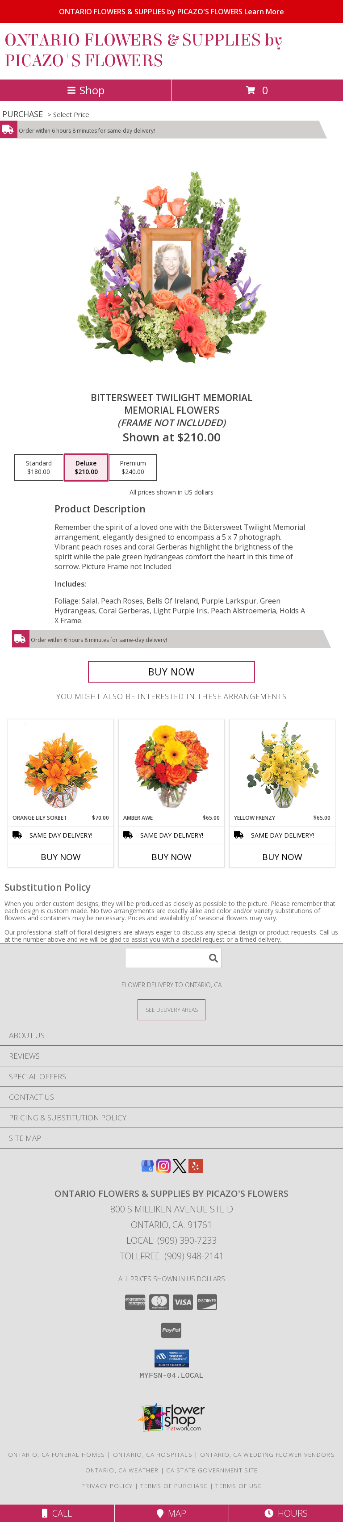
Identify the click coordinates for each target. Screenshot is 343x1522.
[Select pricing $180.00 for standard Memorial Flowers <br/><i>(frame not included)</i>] (39, 468)
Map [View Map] (171, 1513)
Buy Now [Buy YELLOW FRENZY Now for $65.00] (282, 857)
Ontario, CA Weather (122, 1470)
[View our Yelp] (195, 1170)
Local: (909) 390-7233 (171, 1240)
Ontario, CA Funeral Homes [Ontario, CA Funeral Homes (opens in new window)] (56, 1455)
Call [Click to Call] (57, 1513)
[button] (172, 1358)
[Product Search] (173, 958)
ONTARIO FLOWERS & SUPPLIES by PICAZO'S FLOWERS (171, 12)
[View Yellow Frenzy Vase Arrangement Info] (282, 766)
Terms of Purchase (174, 1486)
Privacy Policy (107, 1486)
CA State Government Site (212, 1470)
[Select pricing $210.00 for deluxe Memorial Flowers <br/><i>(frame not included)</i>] (86, 468)
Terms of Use (238, 1486)
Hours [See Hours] (286, 1513)
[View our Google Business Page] (147, 1170)
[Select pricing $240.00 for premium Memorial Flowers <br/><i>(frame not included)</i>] (132, 468)
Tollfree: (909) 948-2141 (172, 1256)
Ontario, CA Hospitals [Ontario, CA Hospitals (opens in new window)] (152, 1455)
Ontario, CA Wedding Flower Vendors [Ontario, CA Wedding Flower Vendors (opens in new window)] (267, 1455)
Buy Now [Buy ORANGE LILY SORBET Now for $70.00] (61, 857)
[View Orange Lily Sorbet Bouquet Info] (61, 766)
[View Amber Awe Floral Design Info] (171, 766)
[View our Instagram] (163, 1170)
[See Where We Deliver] (171, 1009)
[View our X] (179, 1170)
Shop (86, 90)
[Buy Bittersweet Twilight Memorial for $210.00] (171, 672)
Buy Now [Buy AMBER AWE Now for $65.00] (171, 857)
